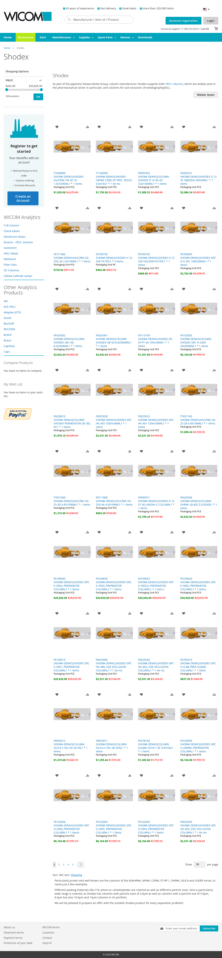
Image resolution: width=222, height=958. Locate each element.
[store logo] (28, 16)
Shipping (76, 875)
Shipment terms (14, 932)
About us (9, 927)
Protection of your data (18, 943)
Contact (47, 937)
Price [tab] (9, 80)
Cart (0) (205, 28)
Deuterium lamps (15, 236)
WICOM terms (51, 927)
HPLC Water (11, 253)
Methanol (10, 259)
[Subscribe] (209, 928)
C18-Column (11, 225)
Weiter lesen (206, 95)
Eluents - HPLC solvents (18, 242)
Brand (7, 335)
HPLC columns (174, 84)
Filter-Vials (10, 264)
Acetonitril (10, 248)
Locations (48, 932)
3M (6, 301)
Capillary (9, 346)
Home (7, 47)
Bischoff (9, 323)
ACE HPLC (10, 306)
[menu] (111, 37)
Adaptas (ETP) (12, 312)
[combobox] (99, 20)
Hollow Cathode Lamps (18, 276)
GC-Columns (11, 270)
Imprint (47, 943)
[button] (206, 9)
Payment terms (13, 937)
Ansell (7, 318)
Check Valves (12, 231)
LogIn (211, 21)
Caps (7, 351)
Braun (7, 340)
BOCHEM (9, 329)
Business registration (183, 21)
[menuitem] (7, 37)
